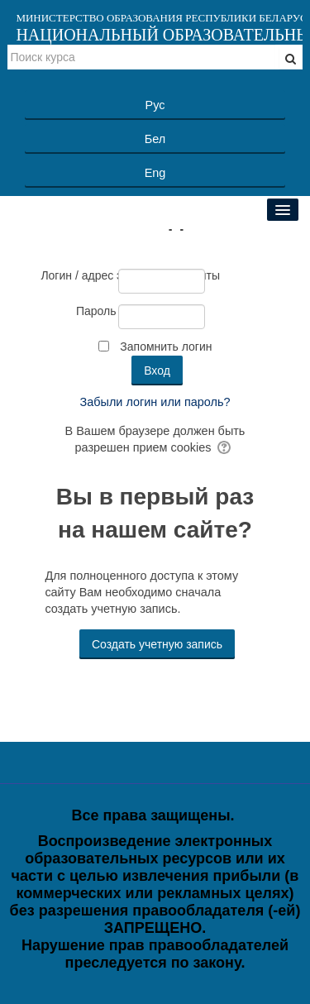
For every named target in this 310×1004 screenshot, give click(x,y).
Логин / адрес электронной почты (78, 275)
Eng (155, 172)
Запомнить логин (166, 346)
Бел (155, 139)
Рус (155, 105)
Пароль (96, 311)
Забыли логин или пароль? (155, 402)
